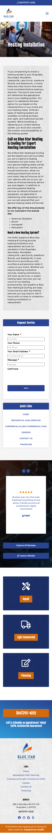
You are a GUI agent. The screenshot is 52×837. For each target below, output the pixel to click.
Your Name (14, 334)
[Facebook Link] (19, 817)
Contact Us (26, 438)
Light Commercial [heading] (26, 637)
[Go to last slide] (24, 471)
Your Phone (13, 343)
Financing (26, 444)
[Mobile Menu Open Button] (47, 13)
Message (13, 360)
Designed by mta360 (34, 829)
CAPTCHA (12, 369)
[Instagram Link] (24, 817)
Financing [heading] (26, 675)
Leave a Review (26, 555)
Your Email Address (18, 351)
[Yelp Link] (33, 817)
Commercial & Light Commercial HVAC (26, 426)
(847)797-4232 (26, 2)
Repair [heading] (26, 599)
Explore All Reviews (26, 545)
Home (26, 414)
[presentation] (26, 376)
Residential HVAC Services (26, 420)
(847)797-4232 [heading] (26, 713)
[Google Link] (28, 817)
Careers (26, 432)
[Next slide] (28, 471)
